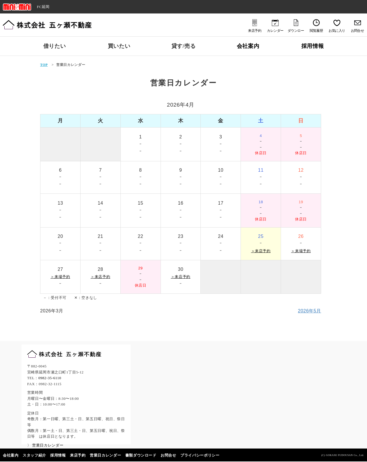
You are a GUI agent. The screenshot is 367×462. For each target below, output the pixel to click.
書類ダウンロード (141, 455)
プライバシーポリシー (199, 455)
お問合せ (168, 455)
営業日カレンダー (105, 455)
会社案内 (248, 46)
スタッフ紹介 (34, 455)
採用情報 (312, 46)
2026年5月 (309, 310)
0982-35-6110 (49, 378)
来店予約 (78, 455)
